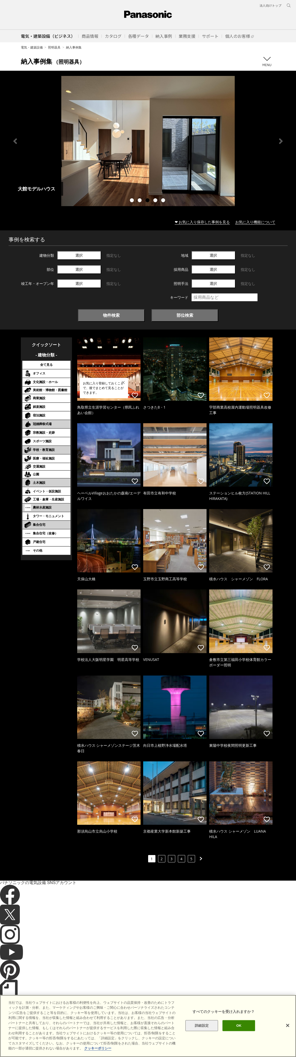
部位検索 (185, 315)
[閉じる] (287, 1025)
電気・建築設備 (32, 47)
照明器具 (54, 47)
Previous (15, 141)
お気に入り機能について (255, 221)
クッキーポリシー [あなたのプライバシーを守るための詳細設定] (97, 1048)
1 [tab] (132, 201)
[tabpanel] (148, 141)
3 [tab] (148, 201)
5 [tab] (163, 201)
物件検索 (111, 315)
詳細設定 (202, 1026)
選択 (79, 255)
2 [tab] (140, 201)
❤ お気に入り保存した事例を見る (202, 221)
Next (281, 141)
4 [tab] (156, 201)
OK (238, 1026)
